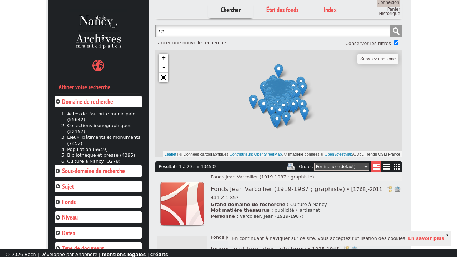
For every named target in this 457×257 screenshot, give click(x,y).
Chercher (231, 10)
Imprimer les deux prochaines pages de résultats (291, 166)
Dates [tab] (65, 233)
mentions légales (124, 254)
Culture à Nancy (308, 204)
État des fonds (282, 10)
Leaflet (170, 154)
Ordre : (306, 166)
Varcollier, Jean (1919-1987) (272, 216)
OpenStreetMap (338, 154)
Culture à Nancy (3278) (93, 161)
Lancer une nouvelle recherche (190, 42)
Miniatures (397, 166)
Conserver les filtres (368, 43)
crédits (159, 254)
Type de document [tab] (79, 248)
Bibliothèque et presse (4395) (101, 155)
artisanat (310, 210)
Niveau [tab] (66, 217)
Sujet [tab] (64, 186)
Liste (376, 166)
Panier (393, 9)
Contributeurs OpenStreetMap (256, 154)
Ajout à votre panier (397, 189)
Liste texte (386, 168)
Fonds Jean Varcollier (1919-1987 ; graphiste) (262, 177)
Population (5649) (87, 149)
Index (330, 10)
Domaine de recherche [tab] (84, 101)
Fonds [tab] (65, 202)
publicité (284, 210)
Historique (389, 13)
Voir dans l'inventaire (389, 189)
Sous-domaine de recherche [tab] (90, 171)
